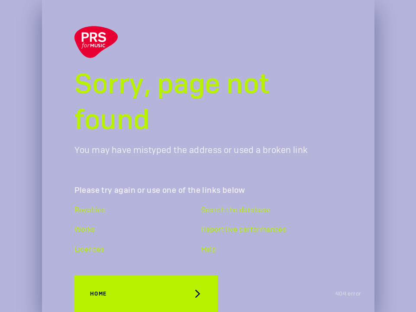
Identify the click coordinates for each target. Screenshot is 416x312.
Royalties (90, 210)
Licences (89, 249)
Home (98, 293)
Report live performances (244, 229)
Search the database (236, 210)
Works (84, 229)
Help (208, 249)
